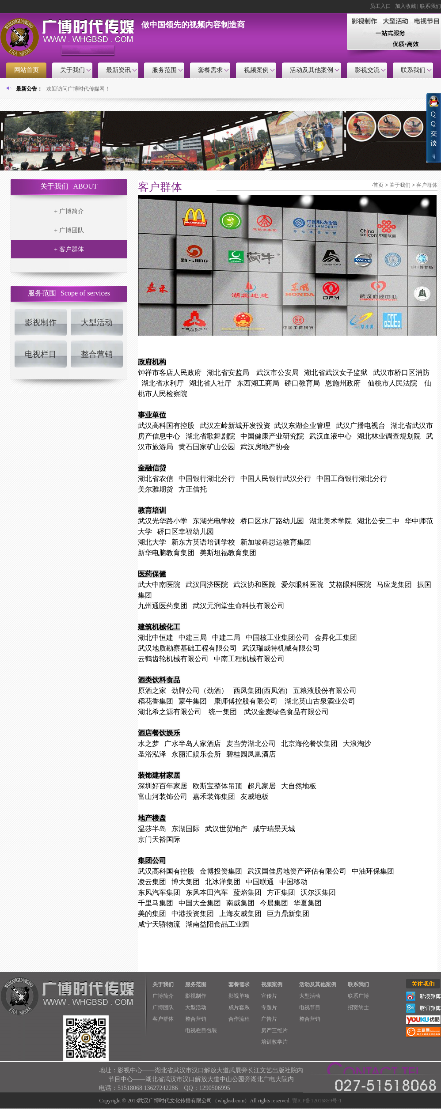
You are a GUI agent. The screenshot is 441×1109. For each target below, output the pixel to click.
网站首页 (26, 70)
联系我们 (430, 6)
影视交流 (367, 70)
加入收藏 (405, 6)
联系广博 (358, 996)
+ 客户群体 (69, 249)
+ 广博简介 (69, 211)
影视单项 (239, 996)
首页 (378, 185)
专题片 (269, 1007)
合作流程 (239, 1019)
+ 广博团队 (69, 230)
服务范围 (164, 70)
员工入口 (380, 6)
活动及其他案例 (311, 70)
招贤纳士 (358, 1007)
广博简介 (163, 996)
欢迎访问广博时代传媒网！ (78, 89)
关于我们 (72, 70)
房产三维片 (274, 1030)
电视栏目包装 (201, 1030)
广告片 (269, 1019)
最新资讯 (118, 70)
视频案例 (256, 70)
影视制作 (41, 322)
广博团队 (163, 1007)
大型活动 (97, 322)
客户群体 (426, 185)
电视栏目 (41, 354)
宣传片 (269, 996)
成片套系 (239, 1007)
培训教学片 (274, 1042)
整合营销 (97, 354)
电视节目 (309, 1007)
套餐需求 (210, 70)
